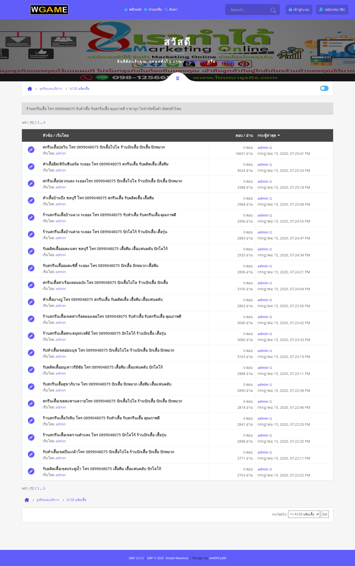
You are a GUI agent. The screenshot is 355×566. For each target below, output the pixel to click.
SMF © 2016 (155, 558)
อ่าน (249, 135)
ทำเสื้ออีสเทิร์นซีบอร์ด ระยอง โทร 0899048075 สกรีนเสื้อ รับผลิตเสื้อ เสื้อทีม (105, 164)
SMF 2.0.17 (136, 558)
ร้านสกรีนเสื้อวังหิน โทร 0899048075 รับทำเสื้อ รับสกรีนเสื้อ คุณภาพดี (101, 417)
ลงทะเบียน (227, 61)
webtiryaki (217, 557)
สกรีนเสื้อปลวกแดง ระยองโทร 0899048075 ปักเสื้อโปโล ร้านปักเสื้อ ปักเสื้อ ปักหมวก (112, 180)
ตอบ (239, 135)
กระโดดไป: (279, 514)
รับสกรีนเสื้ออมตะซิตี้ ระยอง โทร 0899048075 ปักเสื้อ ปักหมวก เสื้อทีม (100, 265)
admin (60, 153)
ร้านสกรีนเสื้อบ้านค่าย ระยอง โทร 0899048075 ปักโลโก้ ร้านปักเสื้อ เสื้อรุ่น (105, 231)
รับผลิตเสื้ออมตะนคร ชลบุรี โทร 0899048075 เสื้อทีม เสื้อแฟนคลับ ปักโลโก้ (105, 248)
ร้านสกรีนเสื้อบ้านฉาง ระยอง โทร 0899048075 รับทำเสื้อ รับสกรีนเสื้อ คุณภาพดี (109, 214)
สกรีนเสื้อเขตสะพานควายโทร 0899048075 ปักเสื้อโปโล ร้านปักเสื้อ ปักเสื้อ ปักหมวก (112, 401)
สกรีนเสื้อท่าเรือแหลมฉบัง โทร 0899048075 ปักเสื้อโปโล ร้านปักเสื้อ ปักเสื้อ (105, 282)
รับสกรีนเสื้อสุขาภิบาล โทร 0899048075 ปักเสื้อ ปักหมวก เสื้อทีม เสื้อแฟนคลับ (107, 384)
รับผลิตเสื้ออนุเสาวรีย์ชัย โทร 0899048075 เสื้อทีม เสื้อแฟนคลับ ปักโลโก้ (102, 367)
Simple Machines (176, 558)
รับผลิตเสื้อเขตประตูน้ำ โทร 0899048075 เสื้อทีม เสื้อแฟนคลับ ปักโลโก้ (102, 468)
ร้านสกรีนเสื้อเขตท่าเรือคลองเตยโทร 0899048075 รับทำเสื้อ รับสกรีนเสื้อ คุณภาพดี (112, 316)
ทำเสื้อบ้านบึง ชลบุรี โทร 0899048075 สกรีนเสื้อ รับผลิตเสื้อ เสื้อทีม (98, 197)
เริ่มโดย (62, 135)
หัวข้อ (47, 135)
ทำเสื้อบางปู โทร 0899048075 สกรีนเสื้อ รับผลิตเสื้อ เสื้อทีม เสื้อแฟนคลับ (103, 299)
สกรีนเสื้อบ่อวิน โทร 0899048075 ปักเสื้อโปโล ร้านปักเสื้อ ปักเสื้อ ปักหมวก (104, 147)
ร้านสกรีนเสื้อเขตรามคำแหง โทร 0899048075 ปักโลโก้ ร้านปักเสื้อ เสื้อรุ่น (104, 434)
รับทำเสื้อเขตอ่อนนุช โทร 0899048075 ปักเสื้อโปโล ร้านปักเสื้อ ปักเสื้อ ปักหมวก (108, 350)
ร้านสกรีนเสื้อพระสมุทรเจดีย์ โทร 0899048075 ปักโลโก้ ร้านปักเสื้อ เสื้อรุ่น (104, 333)
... (41, 122)
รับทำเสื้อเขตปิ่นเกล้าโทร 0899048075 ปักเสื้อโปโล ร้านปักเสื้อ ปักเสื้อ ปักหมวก (108, 451)
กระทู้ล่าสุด (268, 135)
